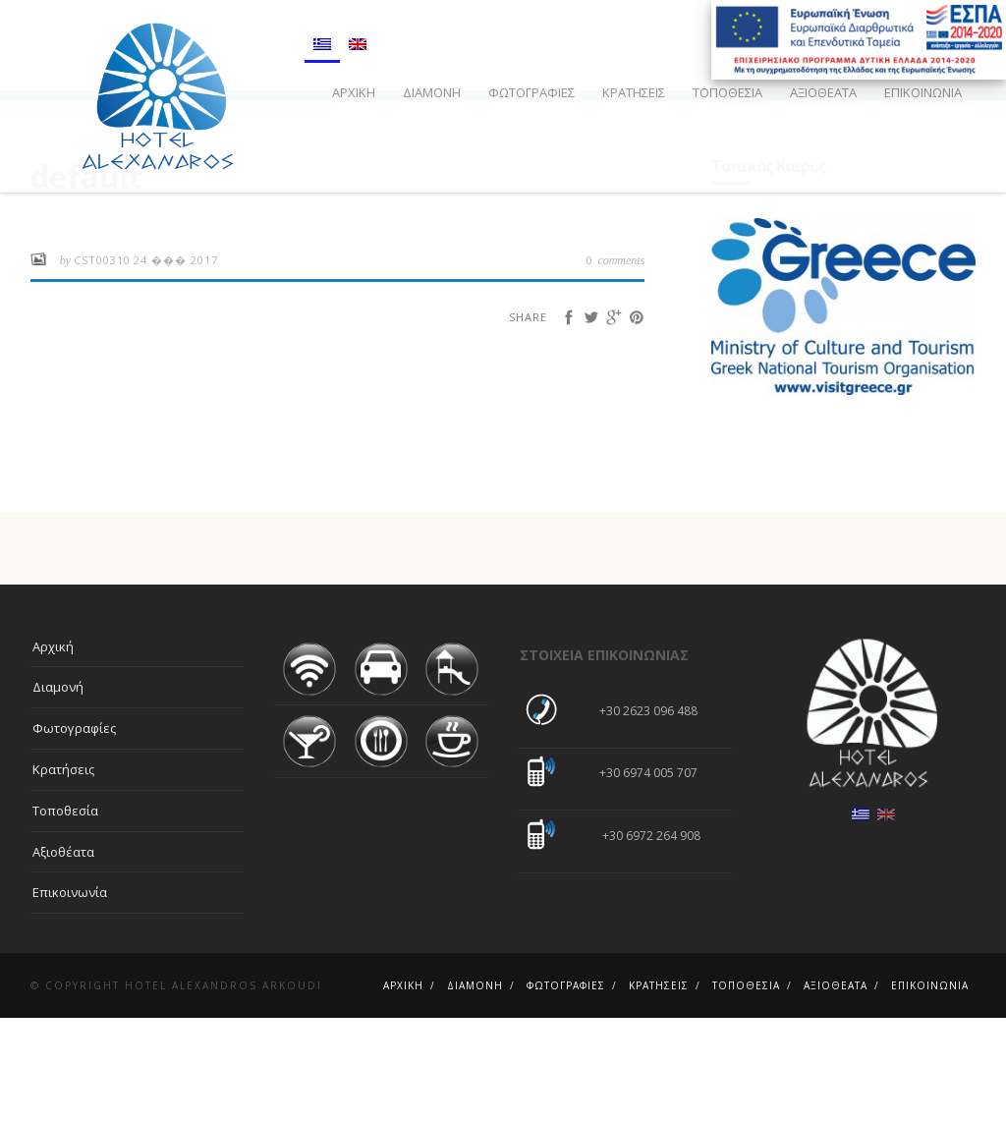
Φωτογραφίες (531, 92)
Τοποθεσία (727, 92)
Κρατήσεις (633, 92)
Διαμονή (432, 92)
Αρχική (353, 92)
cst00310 (102, 362)
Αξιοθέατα (823, 92)
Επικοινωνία (923, 92)
